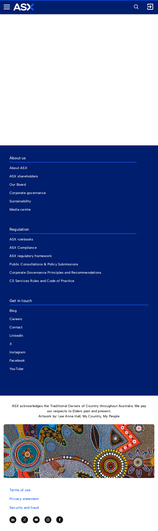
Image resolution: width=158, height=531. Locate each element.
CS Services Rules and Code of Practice (41, 281)
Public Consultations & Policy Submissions (43, 264)
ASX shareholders (24, 176)
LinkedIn (16, 336)
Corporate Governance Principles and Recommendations (55, 273)
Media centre (20, 209)
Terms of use (19, 490)
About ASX (18, 168)
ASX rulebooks (21, 239)
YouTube (16, 369)
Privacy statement (24, 499)
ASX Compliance (23, 248)
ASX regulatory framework (30, 256)
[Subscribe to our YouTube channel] (36, 519)
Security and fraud (24, 508)
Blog (13, 311)
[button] (134, 6)
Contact (15, 327)
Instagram (17, 352)
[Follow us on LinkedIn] (12, 519)
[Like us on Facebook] (59, 519)
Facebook (17, 360)
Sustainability (20, 201)
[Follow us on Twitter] (24, 519)
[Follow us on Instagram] (48, 519)
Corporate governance (27, 193)
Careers (15, 319)
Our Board (17, 185)
